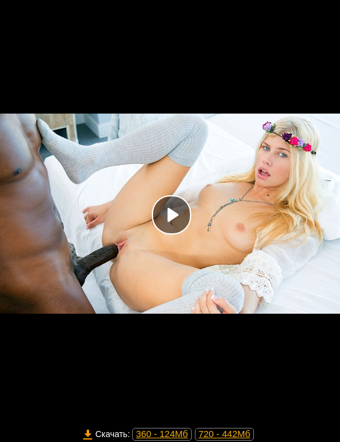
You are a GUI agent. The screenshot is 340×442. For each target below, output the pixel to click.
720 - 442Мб (224, 433)
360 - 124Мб (162, 433)
